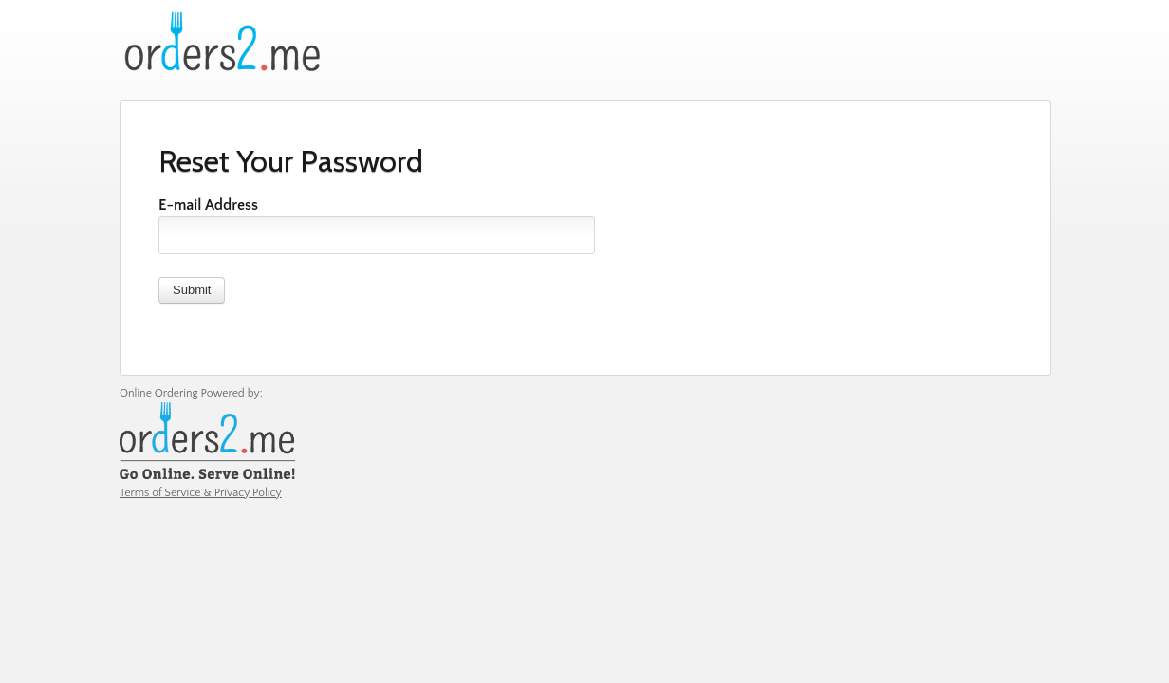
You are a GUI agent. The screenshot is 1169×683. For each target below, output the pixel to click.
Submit (192, 290)
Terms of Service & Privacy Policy (201, 493)
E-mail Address (208, 204)
